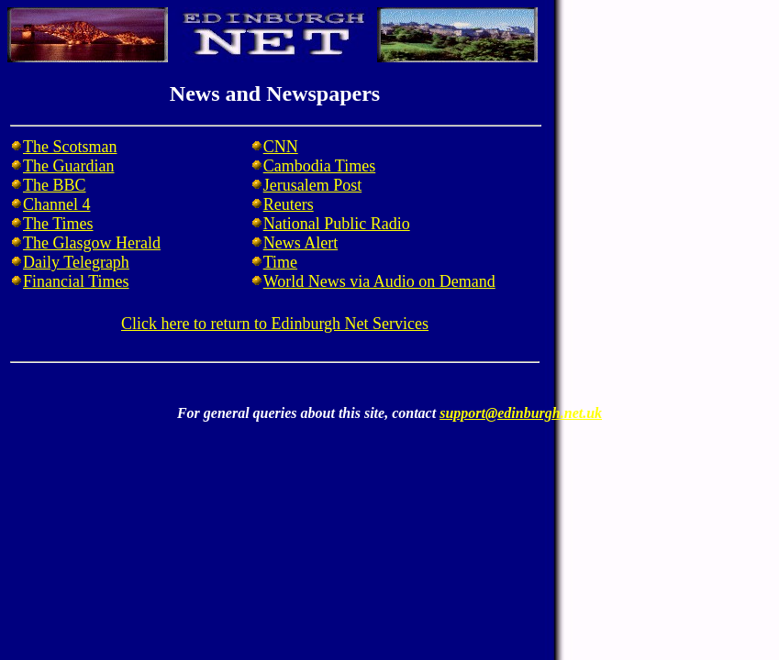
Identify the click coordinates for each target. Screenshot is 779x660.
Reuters (288, 204)
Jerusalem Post (312, 185)
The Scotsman (70, 147)
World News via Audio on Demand (379, 281)
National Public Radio (336, 223)
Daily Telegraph (76, 262)
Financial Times (76, 281)
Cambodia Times (319, 166)
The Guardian (68, 166)
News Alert (300, 243)
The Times (58, 223)
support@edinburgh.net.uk (521, 413)
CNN (280, 147)
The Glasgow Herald (92, 243)
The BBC (54, 185)
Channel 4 (57, 204)
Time (280, 262)
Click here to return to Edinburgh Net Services (274, 323)
